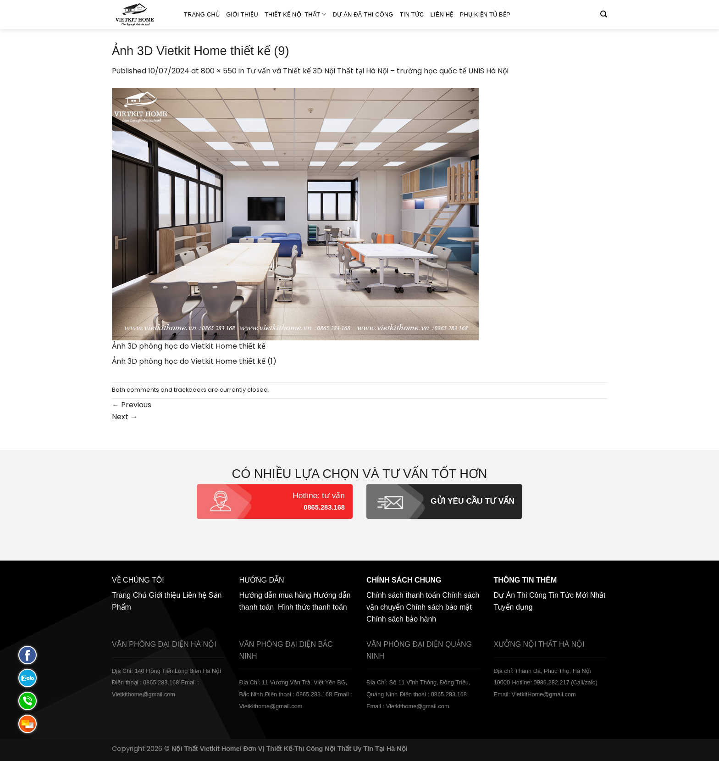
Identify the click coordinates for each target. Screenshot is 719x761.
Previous (131, 405)
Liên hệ (442, 14)
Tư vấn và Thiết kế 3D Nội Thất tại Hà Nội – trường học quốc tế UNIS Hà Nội (377, 71)
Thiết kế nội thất (295, 14)
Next (125, 416)
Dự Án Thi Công (520, 595)
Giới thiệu (242, 14)
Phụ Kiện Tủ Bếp (485, 14)
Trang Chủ (202, 14)
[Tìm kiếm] (603, 14)
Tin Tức (412, 14)
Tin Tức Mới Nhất (576, 595)
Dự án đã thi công (363, 14)
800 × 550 (219, 71)
